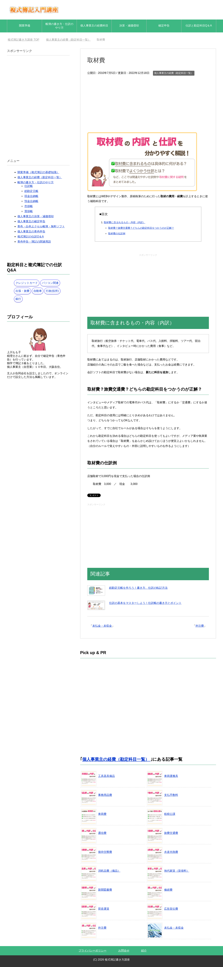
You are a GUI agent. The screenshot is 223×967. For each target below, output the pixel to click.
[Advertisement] (148, 102)
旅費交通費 (171, 832)
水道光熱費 (171, 851)
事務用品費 (105, 794)
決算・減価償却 (129, 25)
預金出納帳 (31, 201)
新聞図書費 (105, 889)
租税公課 (169, 813)
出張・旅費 (22, 290)
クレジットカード (27, 282)
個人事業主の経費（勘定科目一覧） (173, 73)
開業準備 (24, 25)
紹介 (144, 950)
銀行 (18, 298)
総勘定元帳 (31, 191)
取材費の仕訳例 (116, 233)
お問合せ (123, 950)
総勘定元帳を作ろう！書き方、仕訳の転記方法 (138, 587)
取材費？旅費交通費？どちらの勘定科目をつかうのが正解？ (141, 228)
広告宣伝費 (171, 908)
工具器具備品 (106, 775)
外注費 (199, 625)
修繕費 (168, 889)
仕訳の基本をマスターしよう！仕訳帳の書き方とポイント (145, 602)
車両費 (102, 813)
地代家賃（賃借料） (176, 870)
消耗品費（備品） (109, 870)
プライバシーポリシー (92, 950)
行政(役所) (52, 290)
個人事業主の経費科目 (94, 25)
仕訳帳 (28, 186)
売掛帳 (28, 206)
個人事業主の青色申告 (31, 231)
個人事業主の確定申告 (31, 221)
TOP (23, 39)
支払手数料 (171, 794)
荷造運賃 (103, 908)
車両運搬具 (171, 775)
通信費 (102, 832)
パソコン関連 (50, 282)
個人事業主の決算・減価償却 (35, 216)
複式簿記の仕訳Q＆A (30, 236)
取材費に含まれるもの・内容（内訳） (124, 222)
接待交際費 (105, 851)
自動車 (37, 290)
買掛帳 (28, 211)
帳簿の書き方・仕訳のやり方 (59, 25)
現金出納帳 (31, 196)
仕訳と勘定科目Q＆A (199, 25)
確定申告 (164, 25)
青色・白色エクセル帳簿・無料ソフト (41, 226)
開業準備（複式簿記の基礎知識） (38, 172)
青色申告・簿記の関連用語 (34, 241)
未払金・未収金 (102, 625)
